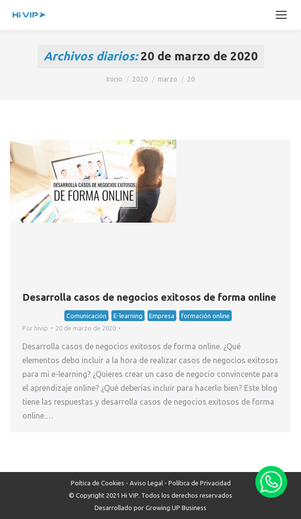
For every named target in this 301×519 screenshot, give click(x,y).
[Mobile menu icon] (281, 15)
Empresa (161, 315)
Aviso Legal (146, 482)
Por (35, 328)
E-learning (128, 315)
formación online (205, 315)
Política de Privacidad (199, 482)
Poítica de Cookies (97, 482)
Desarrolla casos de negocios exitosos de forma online (149, 297)
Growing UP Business (176, 507)
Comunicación (86, 315)
